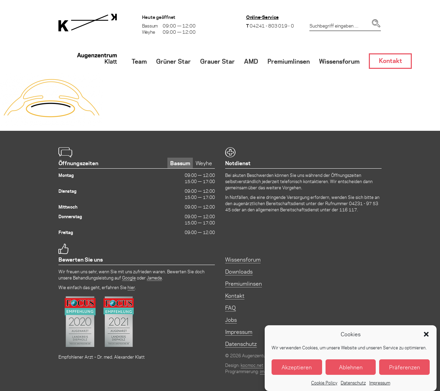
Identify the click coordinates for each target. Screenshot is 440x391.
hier (131, 287)
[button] (426, 338)
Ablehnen (351, 370)
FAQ (230, 307)
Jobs (231, 319)
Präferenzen (404, 370)
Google (129, 278)
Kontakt (234, 295)
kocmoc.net (252, 365)
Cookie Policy (324, 387)
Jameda (154, 278)
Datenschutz (353, 387)
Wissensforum (243, 259)
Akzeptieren (297, 370)
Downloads (239, 271)
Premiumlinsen (243, 283)
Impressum (379, 387)
